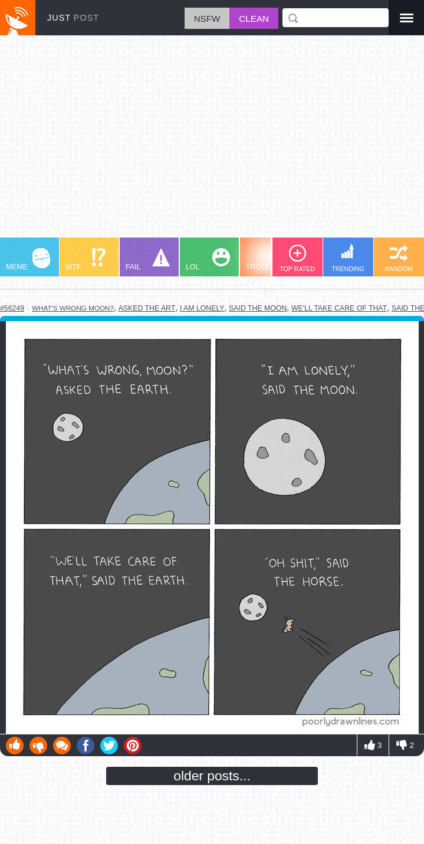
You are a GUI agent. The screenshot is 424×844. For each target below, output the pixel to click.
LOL (208, 259)
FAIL (148, 259)
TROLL (268, 259)
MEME (28, 259)
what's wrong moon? (73, 308)
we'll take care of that (339, 308)
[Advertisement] (212, 142)
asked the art (147, 308)
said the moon (258, 308)
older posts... (212, 775)
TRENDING (347, 257)
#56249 (12, 308)
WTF (85, 259)
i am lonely (202, 308)
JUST (73, 17)
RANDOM (398, 258)
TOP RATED (297, 258)
